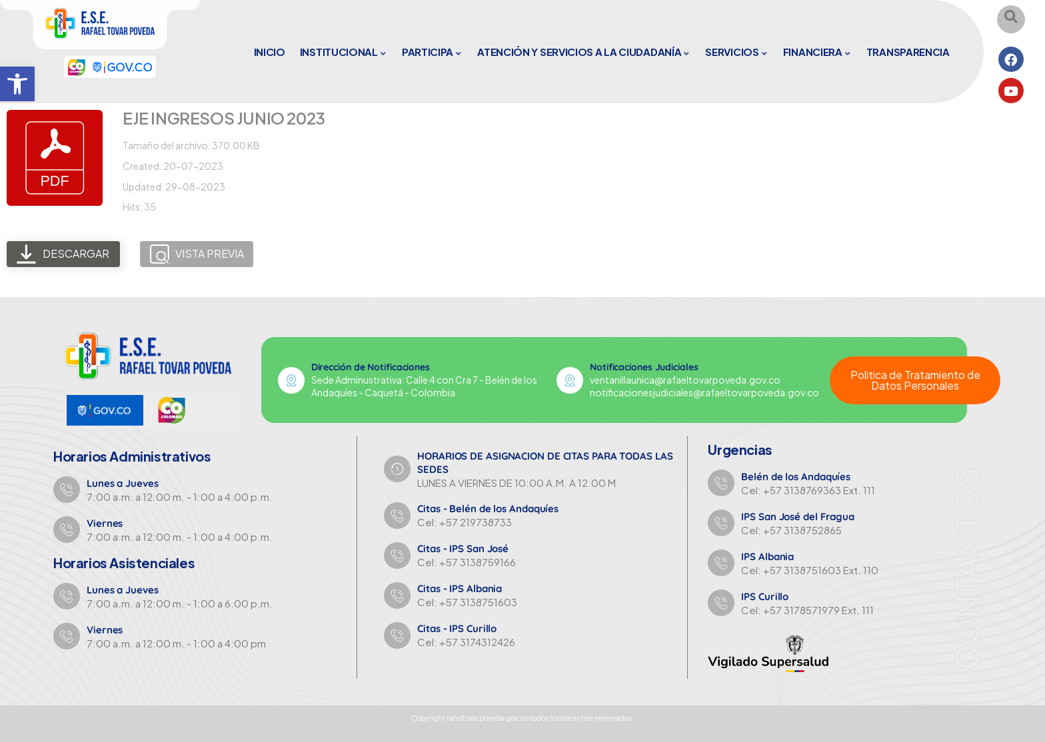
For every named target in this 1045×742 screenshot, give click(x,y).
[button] (17, 84)
